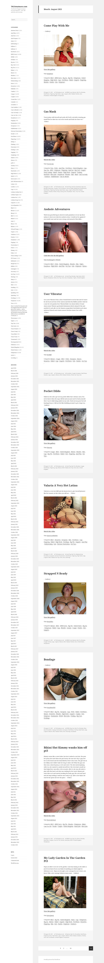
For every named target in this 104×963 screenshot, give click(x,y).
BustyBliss (50, 621)
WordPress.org (15, 863)
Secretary (13, 271)
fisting (12, 141)
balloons (13, 49)
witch (12, 355)
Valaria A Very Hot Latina (61, 485)
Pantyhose (13, 239)
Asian (12, 41)
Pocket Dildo (52, 391)
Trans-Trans (14, 336)
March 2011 (14, 831)
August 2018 (14, 601)
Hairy (12, 168)
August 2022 (14, 484)
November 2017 (15, 625)
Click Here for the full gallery (54, 255)
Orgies (12, 232)
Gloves (12, 160)
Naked (12, 218)
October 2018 (14, 596)
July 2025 (13, 392)
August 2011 (14, 818)
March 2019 (14, 582)
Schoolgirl (13, 269)
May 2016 (13, 672)
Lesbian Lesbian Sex (16, 192)
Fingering (13, 139)
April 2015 (13, 707)
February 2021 (14, 521)
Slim (12, 285)
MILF (12, 216)
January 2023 (14, 471)
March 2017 (14, 646)
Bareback (13, 51)
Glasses (13, 157)
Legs (12, 189)
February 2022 (14, 500)
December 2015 (15, 686)
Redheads (13, 261)
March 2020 (14, 551)
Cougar (13, 94)
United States (14, 350)
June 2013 (13, 763)
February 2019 (14, 585)
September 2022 (15, 482)
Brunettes (13, 86)
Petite (12, 247)
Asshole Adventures (57, 209)
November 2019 (15, 561)
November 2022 (15, 476)
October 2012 (14, 784)
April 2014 (13, 736)
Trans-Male (14, 334)
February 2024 (14, 437)
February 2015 (14, 712)
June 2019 (13, 574)
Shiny (12, 279)
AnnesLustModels (52, 536)
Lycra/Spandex (15, 205)
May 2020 (13, 545)
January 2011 (14, 837)
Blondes (13, 75)
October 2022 (14, 479)
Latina (12, 184)
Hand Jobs (13, 171)
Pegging (13, 242)
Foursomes (13, 147)
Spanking (13, 292)
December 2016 (15, 654)
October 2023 (14, 447)
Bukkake (13, 88)
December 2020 (15, 527)
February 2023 (14, 468)
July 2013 (13, 760)
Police (12, 253)
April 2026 (13, 368)
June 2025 (13, 394)
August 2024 (14, 421)
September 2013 (15, 755)
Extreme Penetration (16, 131)
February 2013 (14, 773)
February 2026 (14, 373)
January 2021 (14, 524)
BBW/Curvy (14, 54)
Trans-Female (14, 328)
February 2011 (14, 834)
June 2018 (13, 606)
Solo (12, 290)
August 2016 (14, 665)
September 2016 (15, 662)
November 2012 (15, 781)
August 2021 (14, 506)
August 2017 (14, 633)
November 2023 (15, 445)
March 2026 (14, 370)
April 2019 (13, 580)
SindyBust (50, 74)
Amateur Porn (14, 30)
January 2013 (14, 776)
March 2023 (14, 466)
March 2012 (14, 800)
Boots (12, 83)
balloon (13, 46)
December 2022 (15, 474)
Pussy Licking (14, 255)
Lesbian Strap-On (15, 200)
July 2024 (13, 423)
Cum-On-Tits (14, 115)
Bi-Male (13, 59)
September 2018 (15, 598)
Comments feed (15, 860)
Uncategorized (14, 342)
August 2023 (14, 453)
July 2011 (13, 821)
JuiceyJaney (50, 915)
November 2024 (15, 413)
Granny (13, 165)
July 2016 (13, 667)
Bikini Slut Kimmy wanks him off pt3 (65, 749)
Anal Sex (13, 35)
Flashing (13, 144)
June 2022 (13, 490)
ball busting (14, 43)
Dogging (13, 120)
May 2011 (13, 826)
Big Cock (13, 65)
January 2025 (14, 408)
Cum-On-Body (14, 112)
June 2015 (13, 702)
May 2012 (13, 797)
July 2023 (13, 455)
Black (12, 73)
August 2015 (14, 696)
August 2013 (14, 757)
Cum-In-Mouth (14, 110)
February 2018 (14, 617)
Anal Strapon (14, 38)
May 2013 (13, 765)
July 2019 (13, 572)
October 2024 (14, 415)
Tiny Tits (13, 323)
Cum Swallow (14, 107)
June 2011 (13, 823)
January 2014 (14, 744)
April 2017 (13, 643)
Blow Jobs (13, 78)
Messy (12, 213)
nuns (12, 221)
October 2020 (14, 532)
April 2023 (13, 463)
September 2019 (15, 566)
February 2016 (14, 680)
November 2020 (15, 529)
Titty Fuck (13, 326)
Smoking (13, 287)
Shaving (13, 277)
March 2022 (14, 498)
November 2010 (15, 842)
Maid (12, 208)
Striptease (13, 300)
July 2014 (13, 728)
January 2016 (14, 683)
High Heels (14, 173)
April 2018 (13, 612)
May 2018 (13, 609)
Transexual (14, 339)
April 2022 (13, 495)
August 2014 (14, 725)
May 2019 (13, 577)
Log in (12, 855)
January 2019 (14, 588)
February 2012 (14, 802)
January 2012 (14, 805)
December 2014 (15, 715)
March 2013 (14, 770)
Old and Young (14, 229)
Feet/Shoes (13, 136)
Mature (13, 210)
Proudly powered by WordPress (52, 959)
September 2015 (15, 694)
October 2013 (14, 752)
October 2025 (14, 384)
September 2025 (15, 386)
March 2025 (14, 402)
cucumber (13, 104)
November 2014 (15, 717)
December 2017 (15, 622)
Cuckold (13, 102)
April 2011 (13, 829)
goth (12, 163)
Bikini (12, 70)
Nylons (12, 226)
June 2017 (13, 638)
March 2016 (14, 678)
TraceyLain (50, 164)
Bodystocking (14, 81)
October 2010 (14, 845)
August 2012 (14, 789)
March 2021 (14, 519)
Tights (12, 321)
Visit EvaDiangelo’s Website (52, 260)
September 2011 (15, 816)
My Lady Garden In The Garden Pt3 (64, 859)
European (13, 126)
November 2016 (15, 657)
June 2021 (13, 511)
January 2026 (14, 376)
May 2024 (13, 429)
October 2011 (14, 813)
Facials (12, 134)
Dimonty (49, 447)
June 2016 (13, 670)
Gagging (13, 152)
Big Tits (13, 67)
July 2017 (13, 635)
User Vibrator (53, 294)
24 (71, 947)
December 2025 (15, 378)
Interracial (13, 179)
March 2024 (14, 434)
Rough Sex (13, 263)
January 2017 (14, 651)
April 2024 (13, 431)
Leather (13, 186)
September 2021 (15, 503)
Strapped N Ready (55, 573)
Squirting (13, 295)
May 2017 (13, 641)
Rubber (13, 266)
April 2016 (13, 675)
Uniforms (13, 344)
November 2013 (15, 749)
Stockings (13, 298)
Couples (13, 96)
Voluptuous (14, 352)
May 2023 (13, 461)
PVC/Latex (13, 258)
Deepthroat (14, 118)
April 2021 (13, 516)
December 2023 (15, 442)
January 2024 (14, 439)
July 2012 (13, 792)
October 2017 (14, 627)
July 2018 (13, 604)
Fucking (13, 149)
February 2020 (14, 553)
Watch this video (49, 160)
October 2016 (14, 659)
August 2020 (14, 537)
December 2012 (15, 778)
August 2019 (14, 569)
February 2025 (14, 405)
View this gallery (49, 69)
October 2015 (14, 691)
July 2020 (13, 540)
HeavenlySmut (51, 820)
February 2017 (14, 649)
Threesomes (14, 318)
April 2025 (13, 400)
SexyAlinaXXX (51, 707)
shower (13, 282)
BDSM (12, 57)
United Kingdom (15, 347)
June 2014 (13, 731)
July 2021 (13, 508)
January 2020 (14, 556)
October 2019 (14, 564)
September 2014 (15, 723)
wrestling (13, 358)
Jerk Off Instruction (16, 181)
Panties (13, 237)
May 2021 (13, 514)
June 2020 (13, 543)
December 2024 (15, 410)
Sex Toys (13, 274)
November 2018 (15, 593)
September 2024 (15, 418)
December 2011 (15, 808)
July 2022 (13, 487)
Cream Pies (14, 99)
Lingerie (13, 202)
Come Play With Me (56, 25)
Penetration (14, 245)
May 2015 (13, 704)
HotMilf (49, 355)
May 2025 (13, 397)
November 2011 (15, 810)
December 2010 (15, 839)
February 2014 (14, 741)
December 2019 (15, 559)
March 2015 (14, 710)
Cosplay (13, 91)
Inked (12, 176)
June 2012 (13, 794)
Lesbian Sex (14, 197)
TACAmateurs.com (19, 6)
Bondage (49, 659)
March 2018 (14, 614)
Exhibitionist (14, 128)
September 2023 (15, 450)
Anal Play (13, 33)
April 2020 (13, 548)
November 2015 (15, 688)
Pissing (13, 250)
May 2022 (13, 492)
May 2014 (13, 733)
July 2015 (13, 699)
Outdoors (13, 234)
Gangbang (13, 155)
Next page (91, 948)
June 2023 (13, 458)
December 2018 (15, 590)
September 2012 (15, 786)
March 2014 (14, 739)
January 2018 (14, 619)
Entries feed (14, 858)
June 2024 (13, 426)
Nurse (12, 224)
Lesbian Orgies (15, 194)
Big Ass (13, 62)
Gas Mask (50, 111)
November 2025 (15, 381)
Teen (12, 303)
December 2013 (15, 747)
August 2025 (14, 389)
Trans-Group (14, 331)
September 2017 (15, 630)
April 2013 (13, 768)
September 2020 (15, 535)
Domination (14, 123)
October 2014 (14, 720)
